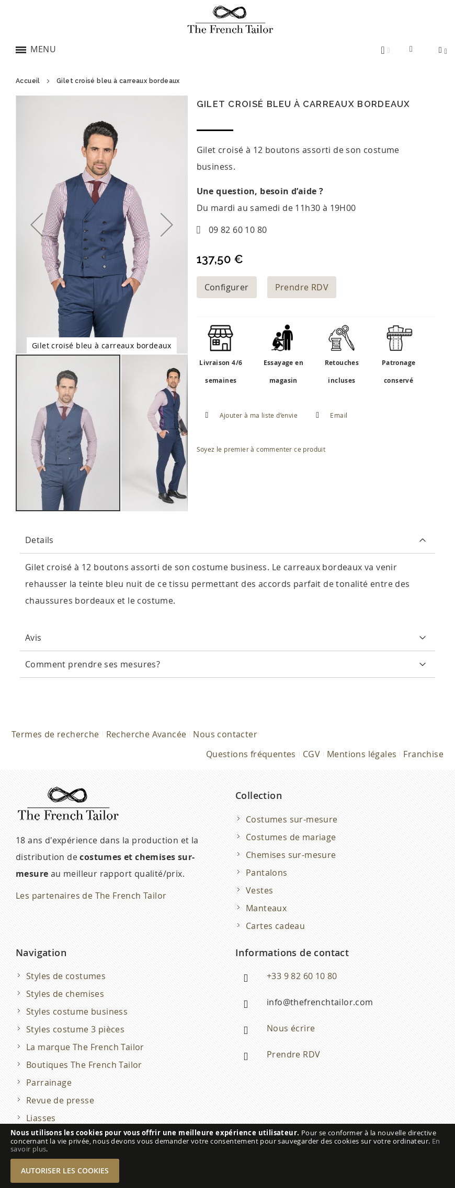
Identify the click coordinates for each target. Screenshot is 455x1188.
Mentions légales (361, 754)
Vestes (259, 890)
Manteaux (266, 908)
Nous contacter (225, 734)
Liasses (41, 1118)
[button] (37, 225)
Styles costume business (77, 1011)
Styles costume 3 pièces (75, 1029)
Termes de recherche (55, 734)
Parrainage (49, 1082)
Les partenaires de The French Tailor (91, 895)
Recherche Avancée (146, 734)
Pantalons (267, 872)
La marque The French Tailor (85, 1047)
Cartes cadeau (275, 926)
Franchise (423, 754)
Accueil (28, 81)
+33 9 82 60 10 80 (302, 976)
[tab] (227, 540)
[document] (227, 1156)
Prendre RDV (293, 1054)
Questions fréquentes (251, 754)
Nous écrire (291, 1028)
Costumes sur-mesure (292, 819)
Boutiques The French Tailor (84, 1065)
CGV (311, 754)
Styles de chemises (65, 993)
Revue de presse (60, 1100)
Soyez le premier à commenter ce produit (261, 449)
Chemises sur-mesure (291, 855)
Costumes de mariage (291, 837)
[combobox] (410, 49)
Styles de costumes (66, 976)
